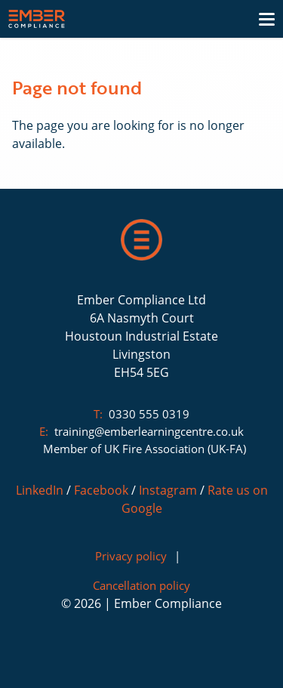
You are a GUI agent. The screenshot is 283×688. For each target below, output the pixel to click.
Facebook (101, 490)
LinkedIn (39, 490)
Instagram (168, 490)
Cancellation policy (141, 585)
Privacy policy (131, 555)
